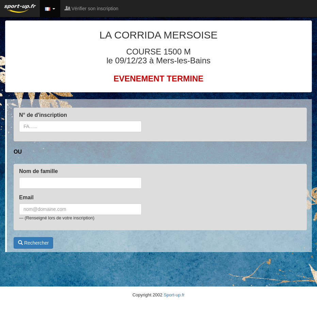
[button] (50, 8)
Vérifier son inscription (91, 8)
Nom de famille (38, 171)
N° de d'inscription (43, 115)
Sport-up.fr (174, 294)
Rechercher (33, 243)
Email (26, 197)
